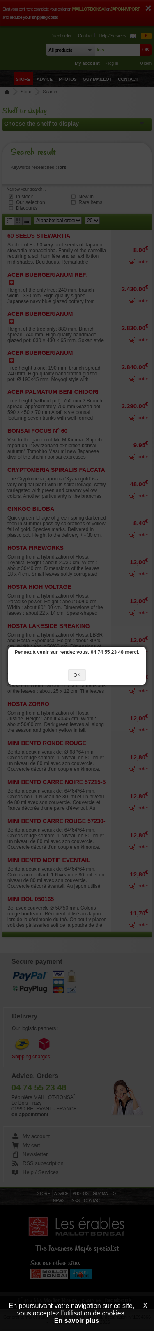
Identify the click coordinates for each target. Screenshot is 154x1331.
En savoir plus (76, 1320)
